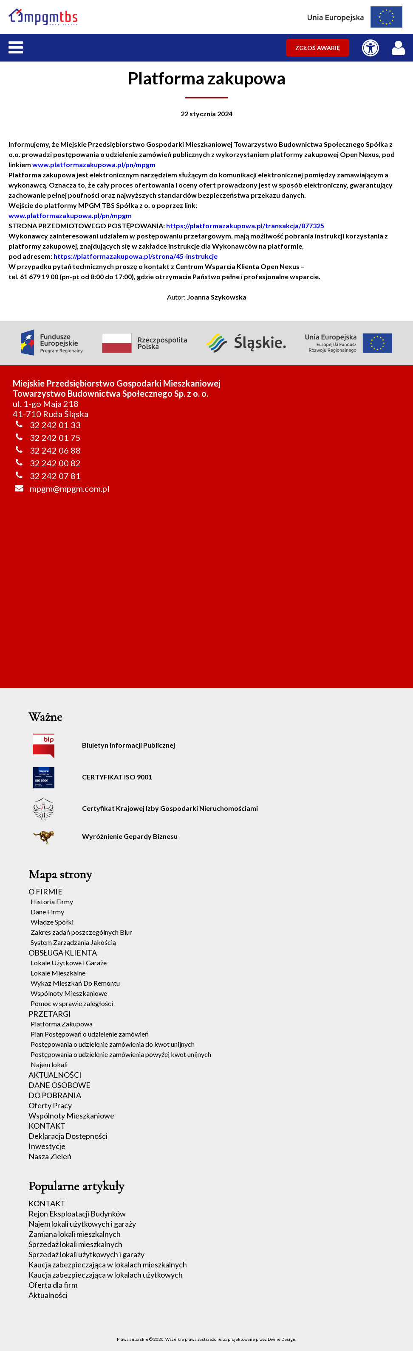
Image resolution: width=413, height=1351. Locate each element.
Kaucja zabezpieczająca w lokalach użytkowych (105, 1274)
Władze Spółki (52, 922)
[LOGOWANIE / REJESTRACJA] (400, 45)
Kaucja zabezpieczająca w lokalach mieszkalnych (107, 1264)
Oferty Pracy (50, 1105)
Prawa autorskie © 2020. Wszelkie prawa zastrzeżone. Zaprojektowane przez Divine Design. (206, 1339)
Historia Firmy (52, 901)
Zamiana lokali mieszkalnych (74, 1234)
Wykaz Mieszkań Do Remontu (75, 983)
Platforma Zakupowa (62, 1024)
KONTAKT (46, 1125)
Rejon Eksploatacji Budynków (77, 1213)
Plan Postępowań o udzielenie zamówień (90, 1034)
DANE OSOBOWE (59, 1085)
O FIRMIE (45, 891)
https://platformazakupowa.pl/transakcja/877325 (245, 225)
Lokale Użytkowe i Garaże (69, 963)
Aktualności (48, 1295)
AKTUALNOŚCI (55, 1074)
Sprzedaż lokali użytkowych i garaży (86, 1254)
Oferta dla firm (52, 1284)
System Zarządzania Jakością (73, 942)
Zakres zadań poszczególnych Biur (81, 932)
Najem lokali (49, 1064)
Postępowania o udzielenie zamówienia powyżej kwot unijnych (121, 1054)
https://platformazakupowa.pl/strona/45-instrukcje (136, 256)
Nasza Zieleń (49, 1156)
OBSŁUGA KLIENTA (62, 952)
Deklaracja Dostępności (67, 1136)
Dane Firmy (47, 912)
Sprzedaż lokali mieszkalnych (75, 1244)
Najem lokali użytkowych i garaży (82, 1223)
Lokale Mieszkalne (58, 973)
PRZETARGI (49, 1013)
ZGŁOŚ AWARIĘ (317, 47)
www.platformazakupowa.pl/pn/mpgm (94, 164)
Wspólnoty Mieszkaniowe (69, 993)
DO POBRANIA (54, 1095)
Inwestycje (46, 1146)
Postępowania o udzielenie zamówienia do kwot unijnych (113, 1044)
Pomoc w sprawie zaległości (72, 1003)
